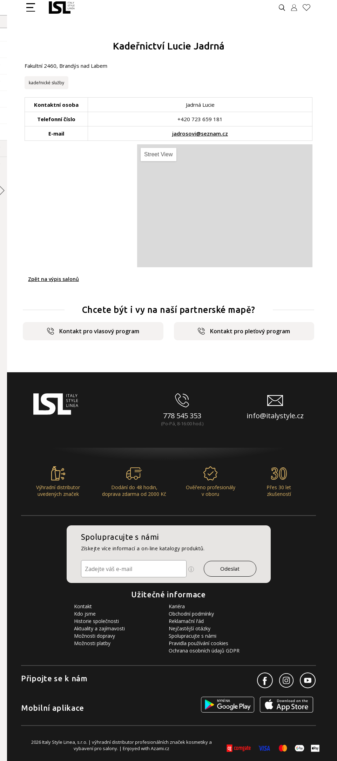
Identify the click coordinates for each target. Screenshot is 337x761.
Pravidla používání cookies (198, 643)
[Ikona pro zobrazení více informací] (191, 569)
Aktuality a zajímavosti (99, 628)
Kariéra (177, 606)
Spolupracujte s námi (192, 635)
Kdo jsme (85, 613)
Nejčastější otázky (189, 628)
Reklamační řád (186, 621)
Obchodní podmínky (191, 613)
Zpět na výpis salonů (53, 279)
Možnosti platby (92, 643)
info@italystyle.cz (275, 415)
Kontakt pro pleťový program (244, 331)
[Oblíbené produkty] (309, 7)
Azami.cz (160, 748)
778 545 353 (182, 415)
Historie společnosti (96, 621)
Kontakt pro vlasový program (93, 331)
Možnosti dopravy (94, 635)
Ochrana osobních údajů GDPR (204, 650)
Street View (158, 154)
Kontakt (83, 606)
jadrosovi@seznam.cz (200, 133)
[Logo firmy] (62, 7)
